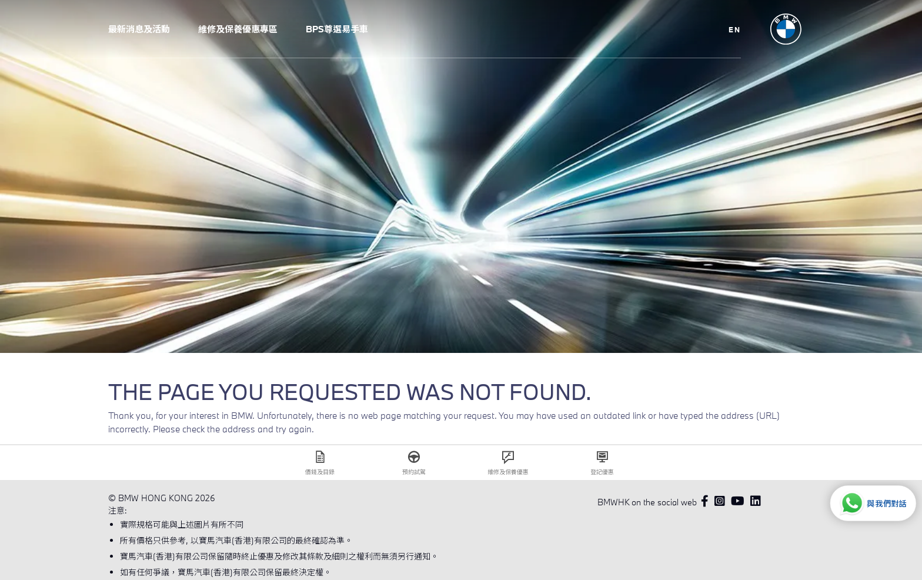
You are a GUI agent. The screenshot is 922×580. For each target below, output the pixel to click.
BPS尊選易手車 (337, 29)
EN (735, 29)
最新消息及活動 (139, 29)
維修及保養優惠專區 (238, 29)
